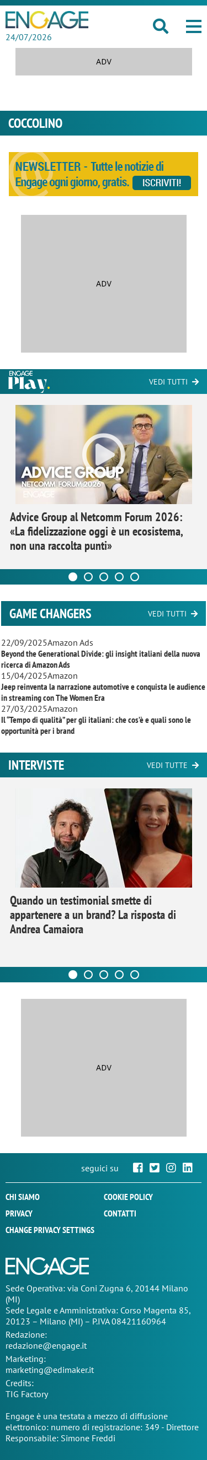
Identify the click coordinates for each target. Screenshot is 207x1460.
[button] (193, 26)
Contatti (120, 1213)
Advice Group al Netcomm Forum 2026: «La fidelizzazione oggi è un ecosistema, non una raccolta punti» (96, 531)
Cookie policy (128, 1196)
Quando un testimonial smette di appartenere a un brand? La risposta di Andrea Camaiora (93, 915)
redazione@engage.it (46, 1345)
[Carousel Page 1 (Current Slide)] (72, 576)
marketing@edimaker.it (50, 1369)
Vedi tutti (168, 382)
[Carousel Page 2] (88, 576)
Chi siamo (23, 1196)
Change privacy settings (50, 1229)
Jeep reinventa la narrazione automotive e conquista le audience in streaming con (103, 692)
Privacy (19, 1213)
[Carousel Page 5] (134, 576)
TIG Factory (27, 1393)
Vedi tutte (167, 765)
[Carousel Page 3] (103, 576)
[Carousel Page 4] (119, 576)
